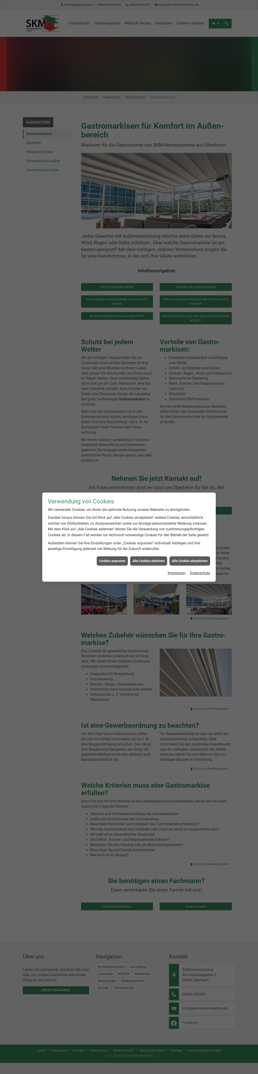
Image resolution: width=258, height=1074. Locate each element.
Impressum (176, 539)
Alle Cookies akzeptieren (190, 527)
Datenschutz (200, 539)
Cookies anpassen (112, 527)
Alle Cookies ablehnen (149, 527)
